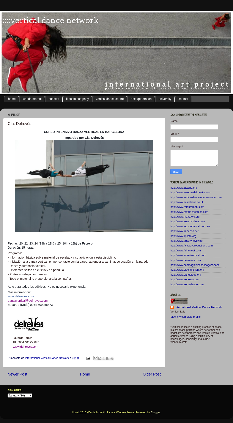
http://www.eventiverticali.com (188, 255)
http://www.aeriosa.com (184, 279)
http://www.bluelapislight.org (187, 269)
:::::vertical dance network (49, 20)
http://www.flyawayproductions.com (191, 245)
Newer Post (17, 374)
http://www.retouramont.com (187, 206)
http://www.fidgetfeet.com (185, 250)
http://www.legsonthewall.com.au (190, 226)
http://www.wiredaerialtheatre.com (190, 192)
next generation (141, 99)
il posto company (77, 99)
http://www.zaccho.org (183, 187)
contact (183, 99)
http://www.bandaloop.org (185, 274)
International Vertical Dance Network (198, 307)
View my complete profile (185, 316)
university (165, 99)
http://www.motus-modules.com (189, 211)
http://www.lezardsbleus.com (187, 221)
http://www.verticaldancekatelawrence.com (196, 197)
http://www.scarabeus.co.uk (186, 202)
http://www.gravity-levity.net (186, 240)
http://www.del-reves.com (185, 260)
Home (85, 374)
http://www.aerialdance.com (187, 284)
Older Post (152, 374)
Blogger (155, 412)
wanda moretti (32, 99)
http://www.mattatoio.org (185, 216)
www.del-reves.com (25, 347)
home (12, 99)
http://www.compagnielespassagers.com (194, 265)
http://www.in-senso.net (184, 231)
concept (54, 99)
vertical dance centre (110, 99)
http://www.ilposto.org (183, 236)
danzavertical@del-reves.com (28, 300)
